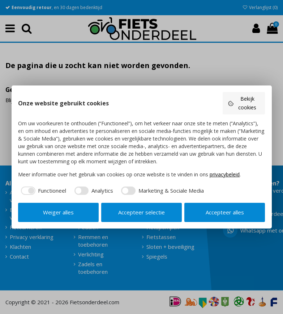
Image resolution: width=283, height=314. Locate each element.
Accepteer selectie (141, 212)
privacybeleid (225, 174)
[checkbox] (42, 191)
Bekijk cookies (242, 103)
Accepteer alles (225, 212)
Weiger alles (58, 212)
